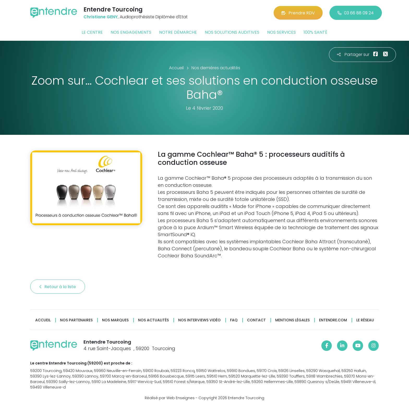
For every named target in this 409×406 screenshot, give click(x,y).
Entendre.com (333, 320)
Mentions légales (292, 320)
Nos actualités (153, 320)
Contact (256, 320)
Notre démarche (178, 32)
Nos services (281, 32)
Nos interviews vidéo (199, 320)
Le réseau (365, 320)
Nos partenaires (76, 320)
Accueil (43, 320)
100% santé (315, 32)
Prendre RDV (298, 13)
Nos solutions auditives (232, 32)
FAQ (234, 320)
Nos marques (115, 320)
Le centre (92, 32)
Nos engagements (131, 32)
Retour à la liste (57, 287)
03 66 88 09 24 (356, 13)
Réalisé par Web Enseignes (170, 398)
